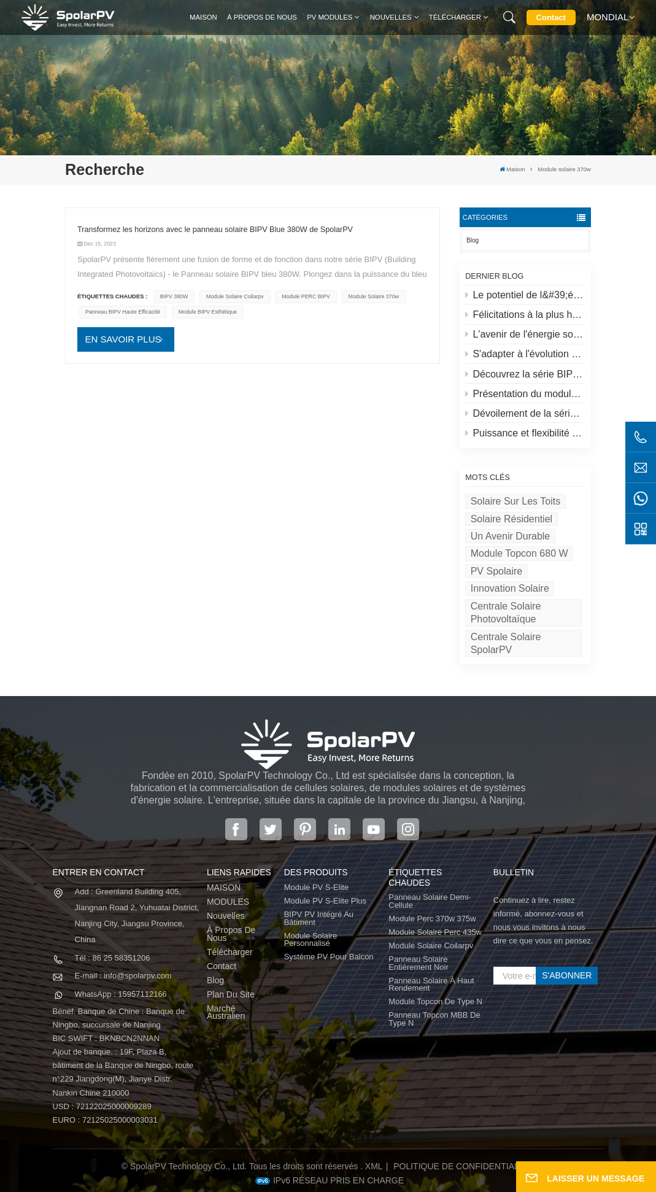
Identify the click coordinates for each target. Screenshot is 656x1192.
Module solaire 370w (374, 296)
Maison (203, 17)
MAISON (224, 888)
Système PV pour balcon (329, 957)
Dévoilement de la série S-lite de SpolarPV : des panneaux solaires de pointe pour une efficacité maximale (525, 413)
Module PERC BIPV (306, 296)
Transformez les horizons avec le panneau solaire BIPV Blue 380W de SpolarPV (215, 229)
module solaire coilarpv (235, 296)
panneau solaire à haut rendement (431, 985)
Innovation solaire (510, 588)
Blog (472, 240)
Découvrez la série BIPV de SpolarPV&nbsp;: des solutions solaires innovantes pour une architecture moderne (525, 374)
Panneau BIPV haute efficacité (122, 312)
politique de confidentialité (462, 1166)
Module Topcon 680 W (519, 553)
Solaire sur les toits (515, 501)
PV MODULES (329, 17)
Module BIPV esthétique (208, 312)
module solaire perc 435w (435, 933)
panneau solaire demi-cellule (429, 901)
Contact (551, 17)
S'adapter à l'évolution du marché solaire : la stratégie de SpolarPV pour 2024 (525, 354)
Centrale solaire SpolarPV (506, 643)
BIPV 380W (174, 296)
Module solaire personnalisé (311, 940)
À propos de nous (262, 17)
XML (374, 1166)
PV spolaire (497, 571)
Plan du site (231, 995)
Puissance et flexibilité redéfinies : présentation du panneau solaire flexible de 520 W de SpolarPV (525, 433)
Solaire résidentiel (511, 519)
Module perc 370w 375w (432, 919)
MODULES (228, 902)
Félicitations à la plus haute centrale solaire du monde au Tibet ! (525, 314)
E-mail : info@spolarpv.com (123, 975)
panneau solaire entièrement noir (418, 963)
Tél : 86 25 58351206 (112, 957)
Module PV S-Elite (316, 888)
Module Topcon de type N (435, 1002)
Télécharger (455, 17)
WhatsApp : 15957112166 (121, 994)
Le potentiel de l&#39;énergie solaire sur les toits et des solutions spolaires (525, 295)
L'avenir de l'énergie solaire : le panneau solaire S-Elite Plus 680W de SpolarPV (525, 334)
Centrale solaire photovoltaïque (506, 612)
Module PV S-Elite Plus (325, 901)
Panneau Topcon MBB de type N (434, 1019)
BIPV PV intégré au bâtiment (318, 918)
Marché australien (226, 1012)
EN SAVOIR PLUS (123, 339)
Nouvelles (391, 17)
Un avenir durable (510, 536)
